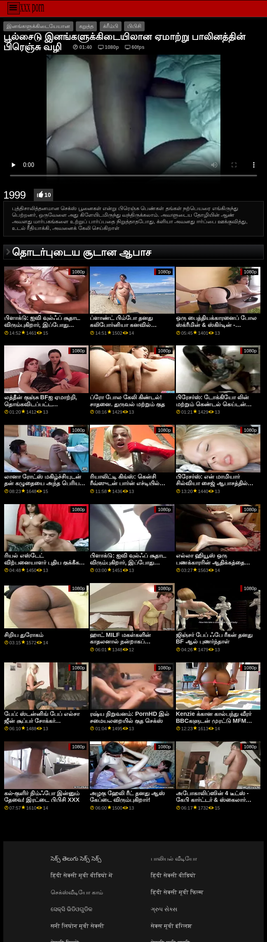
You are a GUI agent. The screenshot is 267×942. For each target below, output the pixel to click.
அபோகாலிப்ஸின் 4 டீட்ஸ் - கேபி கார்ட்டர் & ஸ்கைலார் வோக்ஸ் (212, 800)
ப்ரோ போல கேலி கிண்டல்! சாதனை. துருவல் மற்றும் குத (127, 400)
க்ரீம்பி (110, 26)
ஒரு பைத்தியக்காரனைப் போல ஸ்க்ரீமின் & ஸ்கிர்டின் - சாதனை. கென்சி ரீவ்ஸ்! (216, 325)
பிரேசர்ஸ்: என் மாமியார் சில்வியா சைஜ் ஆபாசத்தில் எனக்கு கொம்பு (212, 483)
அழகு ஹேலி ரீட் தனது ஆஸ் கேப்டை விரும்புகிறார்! (127, 796)
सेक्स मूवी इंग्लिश (171, 926)
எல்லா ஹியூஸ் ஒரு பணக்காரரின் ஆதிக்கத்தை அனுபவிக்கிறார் (210, 562)
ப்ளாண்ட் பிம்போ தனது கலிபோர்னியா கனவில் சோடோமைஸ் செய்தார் (121, 325)
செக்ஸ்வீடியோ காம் (77, 892)
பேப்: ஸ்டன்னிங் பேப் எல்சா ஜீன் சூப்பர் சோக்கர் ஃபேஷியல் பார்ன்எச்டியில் (42, 721)
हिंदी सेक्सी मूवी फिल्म (177, 892)
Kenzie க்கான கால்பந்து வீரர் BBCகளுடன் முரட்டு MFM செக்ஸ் (213, 721)
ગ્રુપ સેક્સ (164, 909)
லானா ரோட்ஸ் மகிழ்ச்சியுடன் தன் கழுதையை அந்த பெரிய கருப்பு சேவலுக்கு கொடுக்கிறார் (45, 483)
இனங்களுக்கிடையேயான (38, 26)
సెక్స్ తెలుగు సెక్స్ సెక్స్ (76, 858)
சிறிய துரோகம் (23, 635)
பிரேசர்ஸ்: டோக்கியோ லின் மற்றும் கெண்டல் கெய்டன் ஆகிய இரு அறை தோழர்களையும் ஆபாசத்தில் (213, 407)
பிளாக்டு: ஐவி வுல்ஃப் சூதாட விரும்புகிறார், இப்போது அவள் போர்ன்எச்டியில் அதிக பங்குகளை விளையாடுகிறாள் (43, 328)
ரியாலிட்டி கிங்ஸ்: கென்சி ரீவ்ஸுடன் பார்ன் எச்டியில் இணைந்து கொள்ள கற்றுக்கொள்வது (124, 486)
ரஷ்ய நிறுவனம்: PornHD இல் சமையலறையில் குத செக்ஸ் (129, 717)
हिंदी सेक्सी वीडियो (173, 875)
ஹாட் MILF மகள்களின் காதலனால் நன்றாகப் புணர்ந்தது (120, 642)
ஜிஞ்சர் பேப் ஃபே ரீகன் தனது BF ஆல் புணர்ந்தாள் (214, 638)
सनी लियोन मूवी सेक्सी (77, 926)
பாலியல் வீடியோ (174, 858)
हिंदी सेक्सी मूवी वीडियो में (82, 875)
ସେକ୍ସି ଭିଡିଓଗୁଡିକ (71, 909)
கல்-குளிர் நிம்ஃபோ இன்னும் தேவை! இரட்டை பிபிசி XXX (42, 796)
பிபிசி (134, 26)
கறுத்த (86, 26)
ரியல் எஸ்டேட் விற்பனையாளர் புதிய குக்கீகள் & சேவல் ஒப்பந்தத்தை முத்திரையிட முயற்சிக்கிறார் (44, 565)
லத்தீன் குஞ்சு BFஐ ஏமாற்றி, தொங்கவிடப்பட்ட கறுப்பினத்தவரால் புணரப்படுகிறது (40, 407)
